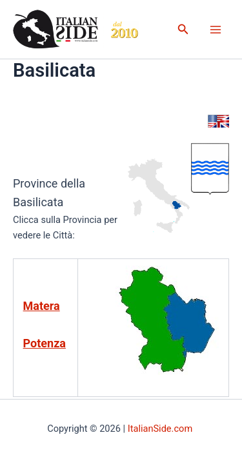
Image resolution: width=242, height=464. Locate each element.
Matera (41, 306)
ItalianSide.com (161, 428)
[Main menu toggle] (215, 29)
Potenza (44, 343)
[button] (183, 29)
